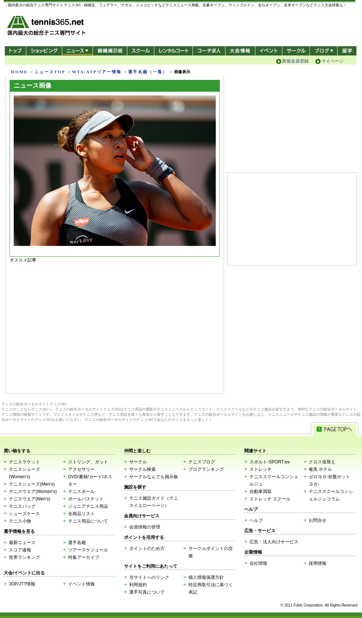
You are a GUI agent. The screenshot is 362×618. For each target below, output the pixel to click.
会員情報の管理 (144, 527)
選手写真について (147, 592)
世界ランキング (24, 557)
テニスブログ (201, 462)
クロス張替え (322, 462)
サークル (295, 50)
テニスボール (81, 491)
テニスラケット (24, 462)
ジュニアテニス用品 (88, 506)
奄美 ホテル (320, 469)
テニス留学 (347, 50)
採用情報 (317, 563)
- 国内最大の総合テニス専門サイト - (47, 27)
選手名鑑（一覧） (147, 72)
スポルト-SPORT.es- (270, 462)
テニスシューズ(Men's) (32, 484)
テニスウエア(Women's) (33, 491)
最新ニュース (22, 542)
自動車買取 (260, 491)
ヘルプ (256, 520)
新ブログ (323, 50)
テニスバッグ (22, 506)
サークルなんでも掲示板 (153, 476)
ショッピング (44, 50)
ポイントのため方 (147, 548)
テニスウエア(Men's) (29, 499)
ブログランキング (206, 469)
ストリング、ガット (88, 462)
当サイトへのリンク (149, 577)
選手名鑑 (77, 542)
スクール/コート (140, 50)
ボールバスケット (86, 499)
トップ (15, 50)
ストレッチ (260, 469)
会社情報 (258, 563)
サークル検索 (142, 469)
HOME (19, 72)
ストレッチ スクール (270, 499)
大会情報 (240, 50)
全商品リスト (81, 513)
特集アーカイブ (83, 557)
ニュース (77, 50)
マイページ (332, 61)
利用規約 (138, 584)
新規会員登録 (295, 61)
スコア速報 (20, 550)
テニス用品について (88, 521)
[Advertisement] (115, 326)
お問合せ (317, 520)
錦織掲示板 (110, 50)
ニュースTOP (49, 72)
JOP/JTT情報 (22, 584)
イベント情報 (81, 584)
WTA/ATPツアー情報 (96, 72)
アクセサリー (81, 469)
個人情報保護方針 (206, 577)
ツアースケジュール (88, 550)
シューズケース (24, 513)
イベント (268, 50)
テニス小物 (20, 521)
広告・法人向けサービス (273, 541)
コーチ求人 (209, 50)
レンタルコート (174, 50)
